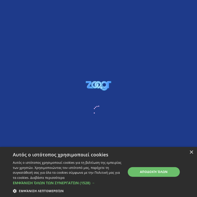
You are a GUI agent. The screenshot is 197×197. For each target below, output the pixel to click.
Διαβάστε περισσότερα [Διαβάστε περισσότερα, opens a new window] (47, 178)
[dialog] (98, 172)
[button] (68, 182)
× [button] (191, 152)
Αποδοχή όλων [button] (154, 172)
